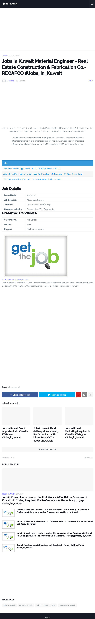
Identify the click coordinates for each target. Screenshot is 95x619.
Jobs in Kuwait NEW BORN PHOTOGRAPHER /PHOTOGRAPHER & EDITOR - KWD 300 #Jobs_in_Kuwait (54, 514)
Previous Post (8, 453)
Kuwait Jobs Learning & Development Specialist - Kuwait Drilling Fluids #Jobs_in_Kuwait (50, 538)
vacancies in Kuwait (67, 597)
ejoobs (47, 609)
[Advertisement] (47, 28)
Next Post (88, 453)
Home (4, 56)
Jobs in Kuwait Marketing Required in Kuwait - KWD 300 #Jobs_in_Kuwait (32, 179)
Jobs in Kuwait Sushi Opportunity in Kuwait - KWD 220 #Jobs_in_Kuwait (31, 169)
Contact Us (56, 614)
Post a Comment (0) (47, 445)
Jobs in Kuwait (14, 56)
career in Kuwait (25, 597)
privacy (45, 614)
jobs (53, 597)
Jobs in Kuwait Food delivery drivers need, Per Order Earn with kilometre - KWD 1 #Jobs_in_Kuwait (43, 174)
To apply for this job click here (15, 279)
